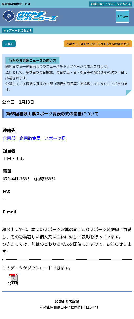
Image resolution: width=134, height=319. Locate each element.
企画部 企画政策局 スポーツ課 (34, 138)
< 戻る (9, 44)
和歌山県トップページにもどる (111, 4)
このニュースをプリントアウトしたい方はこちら (97, 44)
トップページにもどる (17, 30)
